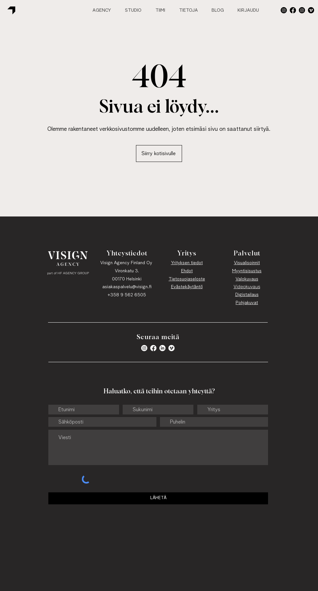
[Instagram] (302, 10)
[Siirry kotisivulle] (159, 153)
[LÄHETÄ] (158, 498)
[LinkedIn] (162, 348)
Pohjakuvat (247, 303)
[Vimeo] (311, 10)
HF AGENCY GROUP (73, 273)
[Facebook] (293, 10)
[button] (284, 10)
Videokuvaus (247, 286)
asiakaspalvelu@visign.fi (127, 287)
